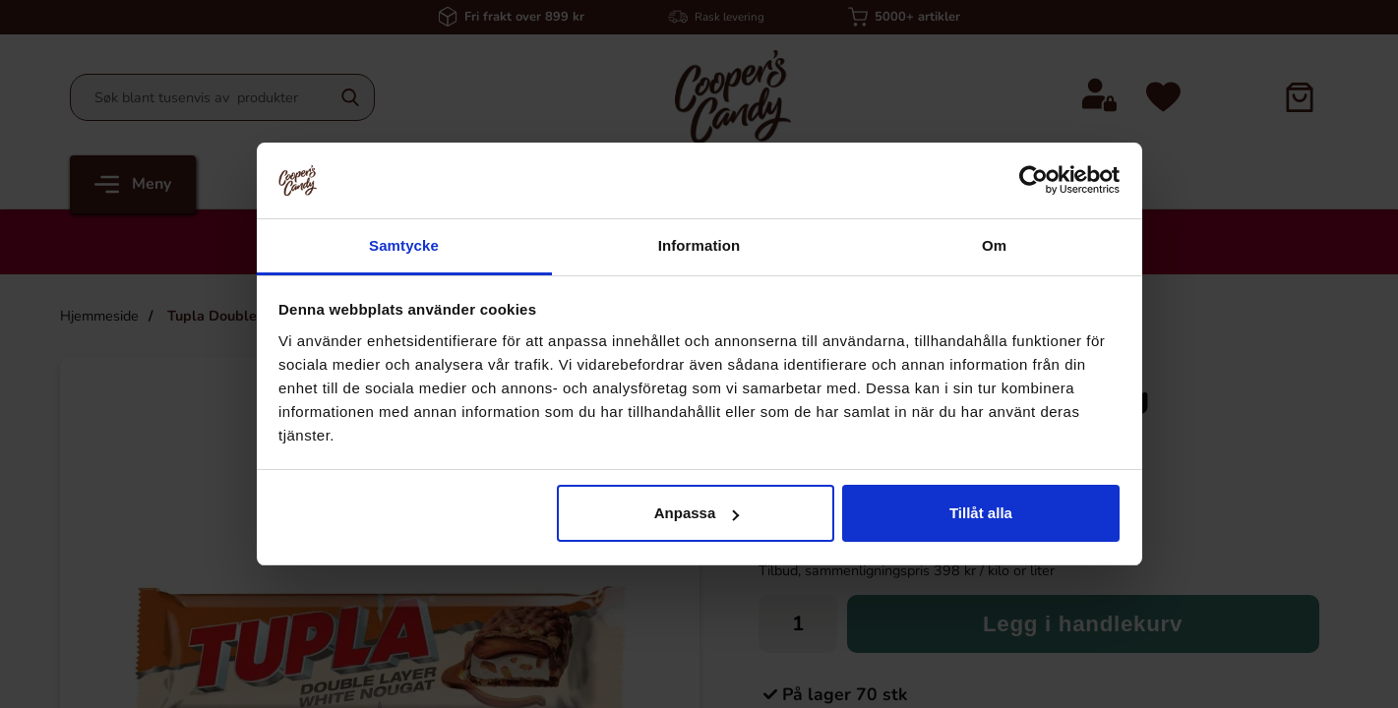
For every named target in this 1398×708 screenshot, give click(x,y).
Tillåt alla (980, 512)
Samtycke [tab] (404, 245)
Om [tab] (994, 245)
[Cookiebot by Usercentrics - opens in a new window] (1033, 180)
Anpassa (697, 512)
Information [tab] (699, 245)
